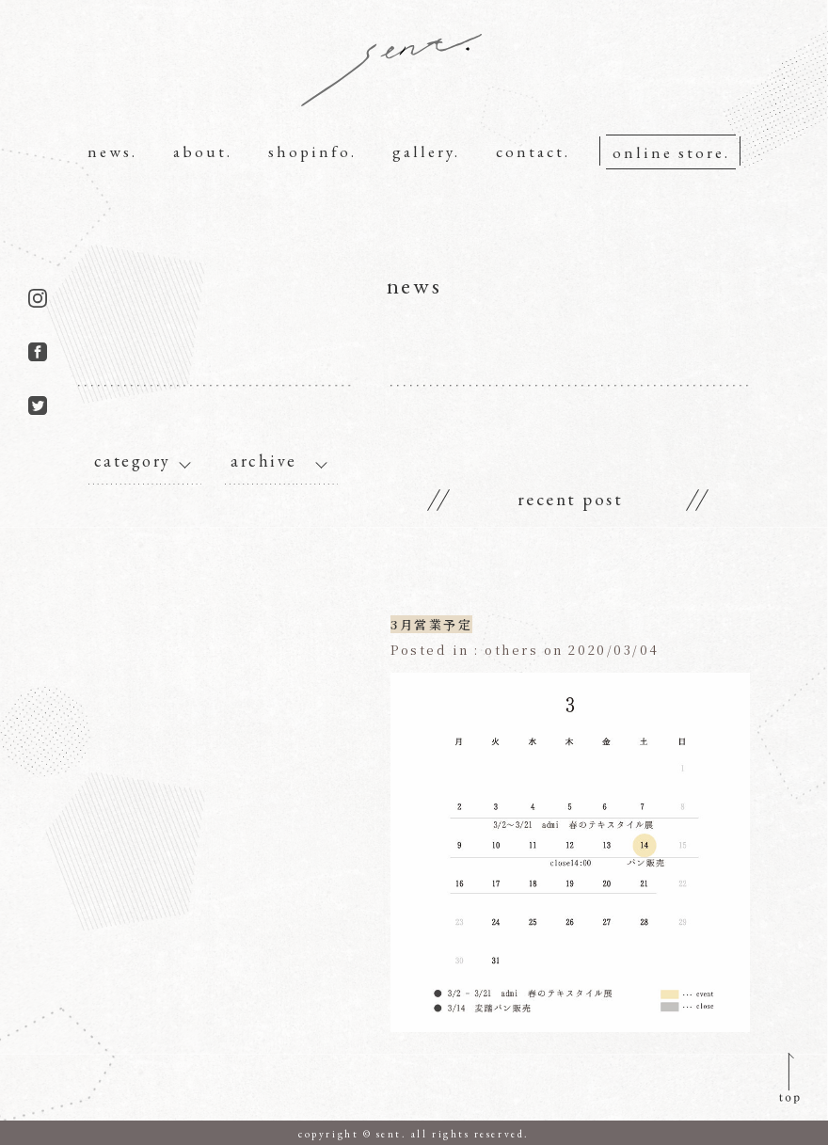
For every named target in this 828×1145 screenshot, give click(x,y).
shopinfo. (312, 151)
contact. (533, 151)
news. (112, 151)
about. (202, 151)
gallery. (426, 151)
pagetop (783, 1077)
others (512, 650)
